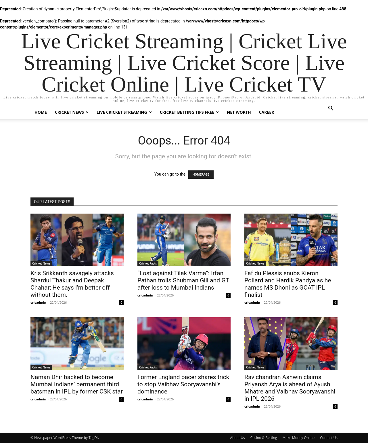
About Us (237, 437)
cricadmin (38, 302)
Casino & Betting (263, 437)
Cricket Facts (148, 263)
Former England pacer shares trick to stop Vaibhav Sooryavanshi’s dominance (183, 384)
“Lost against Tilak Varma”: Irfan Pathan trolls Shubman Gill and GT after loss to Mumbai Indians (183, 280)
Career (266, 112)
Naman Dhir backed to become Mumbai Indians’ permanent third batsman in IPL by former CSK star (76, 384)
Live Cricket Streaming (122, 112)
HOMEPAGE (201, 174)
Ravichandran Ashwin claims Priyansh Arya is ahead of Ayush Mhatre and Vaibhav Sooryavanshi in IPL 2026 (289, 388)
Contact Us (329, 437)
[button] (331, 109)
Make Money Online (298, 437)
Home (40, 112)
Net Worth (239, 112)
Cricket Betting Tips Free (187, 112)
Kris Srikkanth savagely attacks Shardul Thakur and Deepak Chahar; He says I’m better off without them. (72, 284)
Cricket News (69, 112)
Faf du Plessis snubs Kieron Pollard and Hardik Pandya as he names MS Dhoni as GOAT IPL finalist (287, 284)
